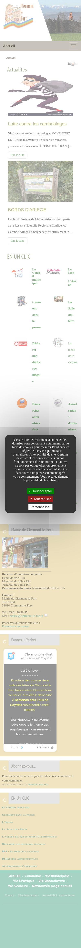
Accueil (9, 46)
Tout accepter (40, 491)
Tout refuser (40, 499)
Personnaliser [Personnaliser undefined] (41, 507)
